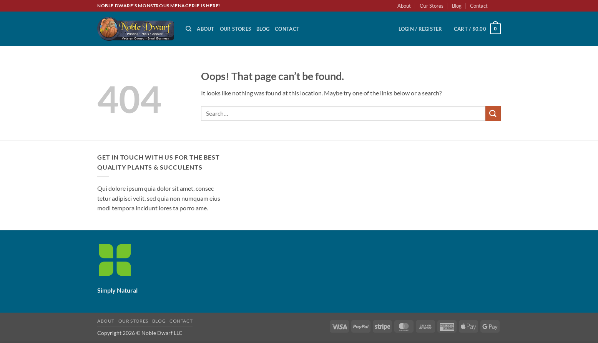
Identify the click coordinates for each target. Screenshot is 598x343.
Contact (479, 6)
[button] (420, 29)
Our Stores (432, 6)
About (404, 6)
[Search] (188, 29)
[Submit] (493, 113)
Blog (457, 6)
